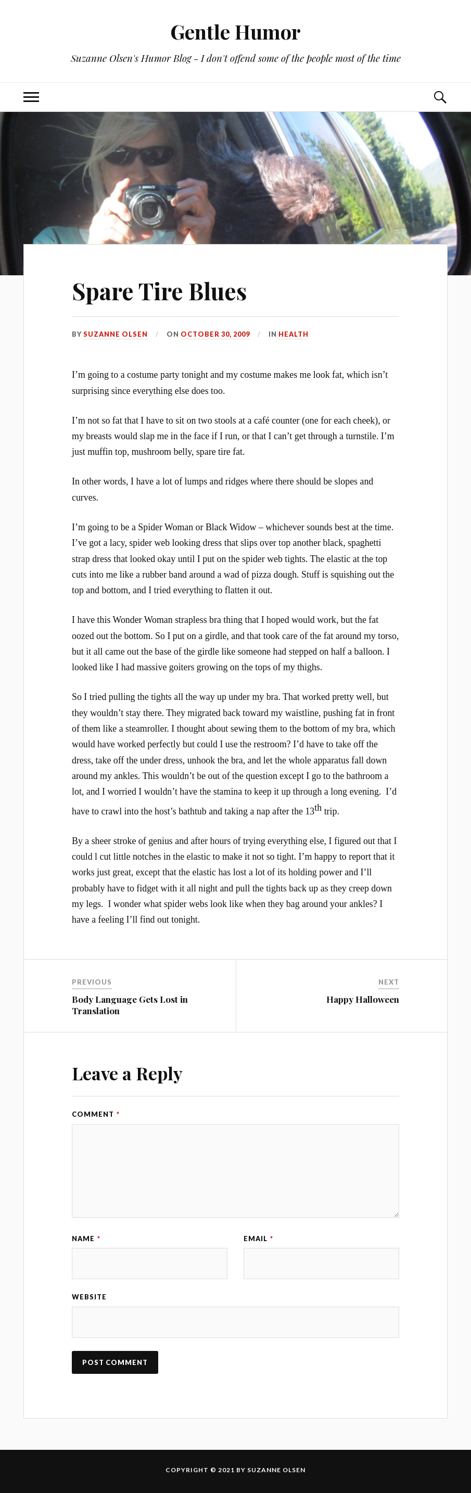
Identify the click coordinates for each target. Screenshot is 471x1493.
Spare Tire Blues (159, 290)
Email (258, 1238)
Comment (96, 1114)
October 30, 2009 (215, 334)
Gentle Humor (235, 31)
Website (89, 1297)
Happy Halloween (362, 999)
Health (293, 334)
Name (86, 1238)
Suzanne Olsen (115, 334)
